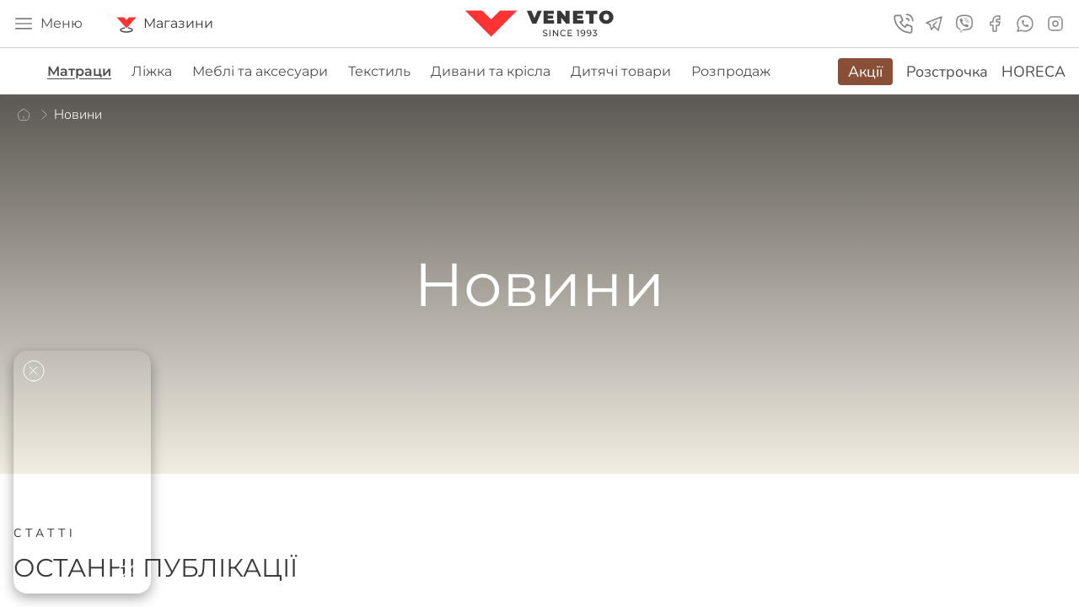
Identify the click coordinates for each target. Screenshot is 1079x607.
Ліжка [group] (152, 71)
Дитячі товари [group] (621, 71)
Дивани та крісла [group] (490, 71)
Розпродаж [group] (730, 71)
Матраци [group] (79, 71)
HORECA (1033, 72)
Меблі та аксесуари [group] (260, 71)
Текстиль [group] (379, 71)
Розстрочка (947, 72)
